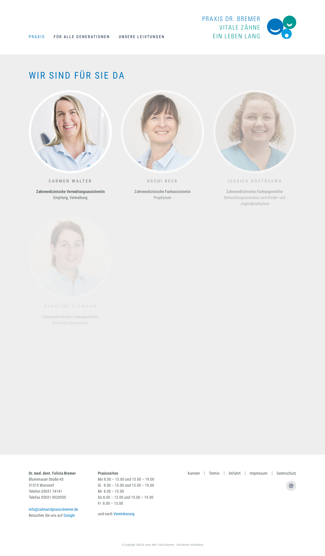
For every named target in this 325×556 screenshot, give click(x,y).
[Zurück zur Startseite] (249, 27)
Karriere (194, 473)
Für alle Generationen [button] (82, 36)
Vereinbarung (123, 513)
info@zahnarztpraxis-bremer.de (53, 509)
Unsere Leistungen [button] (142, 36)
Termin (214, 473)
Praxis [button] (37, 36)
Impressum (258, 473)
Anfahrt (235, 473)
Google (69, 515)
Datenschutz (286, 473)
